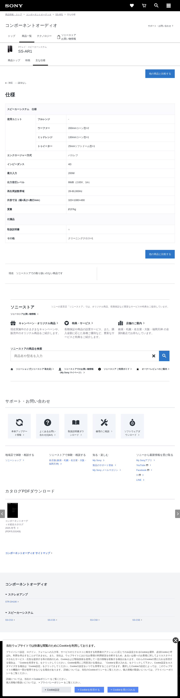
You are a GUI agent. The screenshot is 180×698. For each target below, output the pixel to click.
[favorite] (132, 5)
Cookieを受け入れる (124, 689)
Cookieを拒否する (90, 689)
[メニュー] (168, 5)
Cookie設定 (53, 689)
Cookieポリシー (42, 679)
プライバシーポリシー (51, 682)
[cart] (144, 5)
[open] (156, 5)
